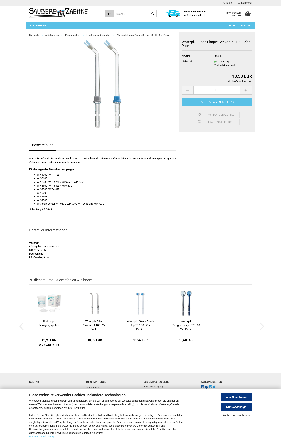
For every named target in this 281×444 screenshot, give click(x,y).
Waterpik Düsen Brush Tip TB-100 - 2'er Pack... (140, 325)
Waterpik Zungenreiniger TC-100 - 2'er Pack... (186, 325)
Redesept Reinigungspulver (49, 323)
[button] (187, 90)
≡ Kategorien (38, 25)
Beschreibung (42, 145)
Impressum (95, 387)
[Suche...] (109, 13)
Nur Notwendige (236, 407)
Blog (232, 25)
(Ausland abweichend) (224, 65)
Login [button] (227, 3)
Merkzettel (245, 3)
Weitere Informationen (236, 415)
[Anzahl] (216, 90)
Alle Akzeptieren (236, 397)
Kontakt (246, 25)
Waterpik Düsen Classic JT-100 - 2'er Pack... (95, 325)
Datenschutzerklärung (41, 436)
